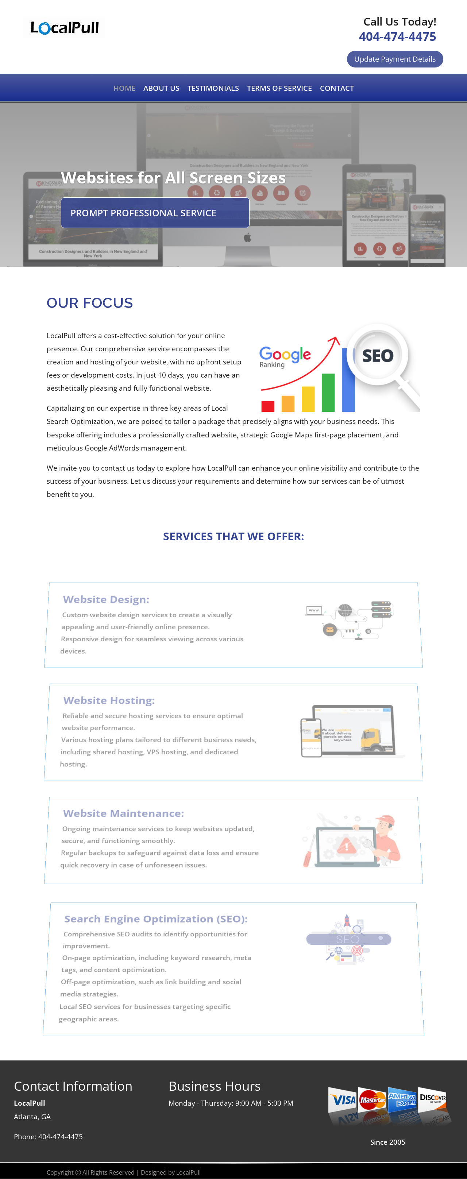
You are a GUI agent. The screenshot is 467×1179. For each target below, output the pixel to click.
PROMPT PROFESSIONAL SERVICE (143, 212)
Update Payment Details (395, 59)
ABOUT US (161, 89)
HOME (124, 89)
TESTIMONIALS (213, 89)
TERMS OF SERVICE (279, 89)
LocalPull (188, 1172)
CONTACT (337, 89)
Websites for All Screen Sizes (173, 177)
